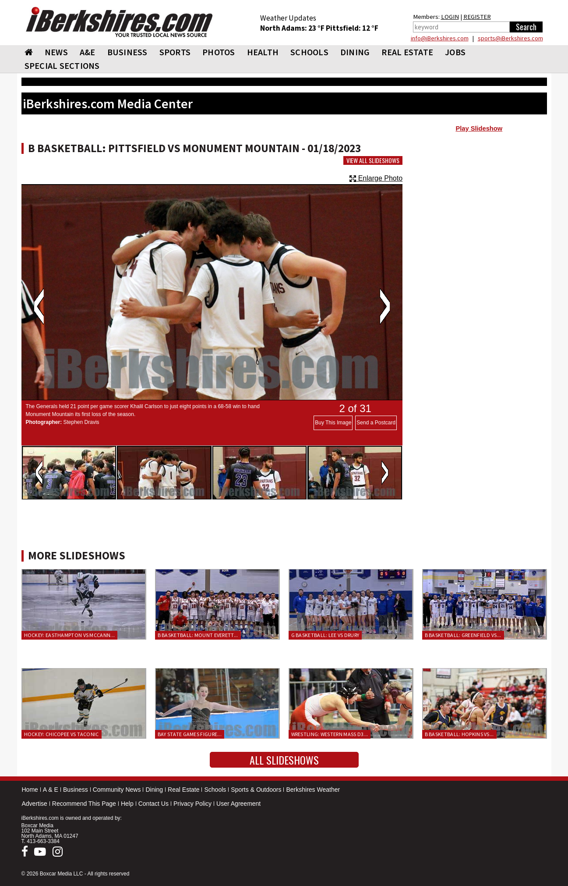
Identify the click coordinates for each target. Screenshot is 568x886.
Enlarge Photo (375, 178)
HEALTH (263, 51)
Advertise (34, 803)
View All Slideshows (372, 160)
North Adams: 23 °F (293, 28)
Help (127, 803)
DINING (355, 51)
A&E (87, 51)
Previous (39, 306)
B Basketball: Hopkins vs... (459, 734)
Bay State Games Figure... (190, 734)
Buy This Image (333, 423)
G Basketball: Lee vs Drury (325, 635)
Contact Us (153, 803)
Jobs (455, 51)
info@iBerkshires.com (440, 38)
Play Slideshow (478, 128)
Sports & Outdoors (256, 789)
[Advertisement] (479, 206)
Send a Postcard (375, 423)
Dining (154, 789)
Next (385, 306)
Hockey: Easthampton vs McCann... (69, 635)
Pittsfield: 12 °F (352, 28)
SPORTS (175, 51)
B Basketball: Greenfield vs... (463, 635)
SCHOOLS (309, 51)
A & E (50, 789)
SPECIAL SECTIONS (62, 65)
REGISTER (477, 17)
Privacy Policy (192, 803)
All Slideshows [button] (284, 760)
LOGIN (450, 17)
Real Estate (183, 789)
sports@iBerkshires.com (510, 38)
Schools (215, 789)
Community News (117, 789)
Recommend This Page (84, 803)
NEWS (56, 51)
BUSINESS (127, 51)
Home (30, 789)
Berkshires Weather (313, 789)
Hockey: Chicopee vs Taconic (61, 734)
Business (75, 789)
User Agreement (238, 803)
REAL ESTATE (407, 51)
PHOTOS (218, 51)
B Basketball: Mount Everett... (198, 635)
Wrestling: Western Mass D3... (329, 734)
